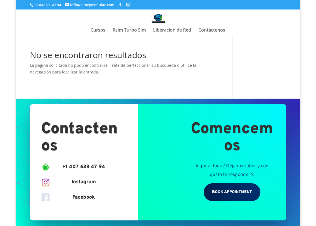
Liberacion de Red (172, 30)
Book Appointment (232, 192)
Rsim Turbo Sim (129, 30)
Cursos (98, 30)
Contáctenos (211, 30)
